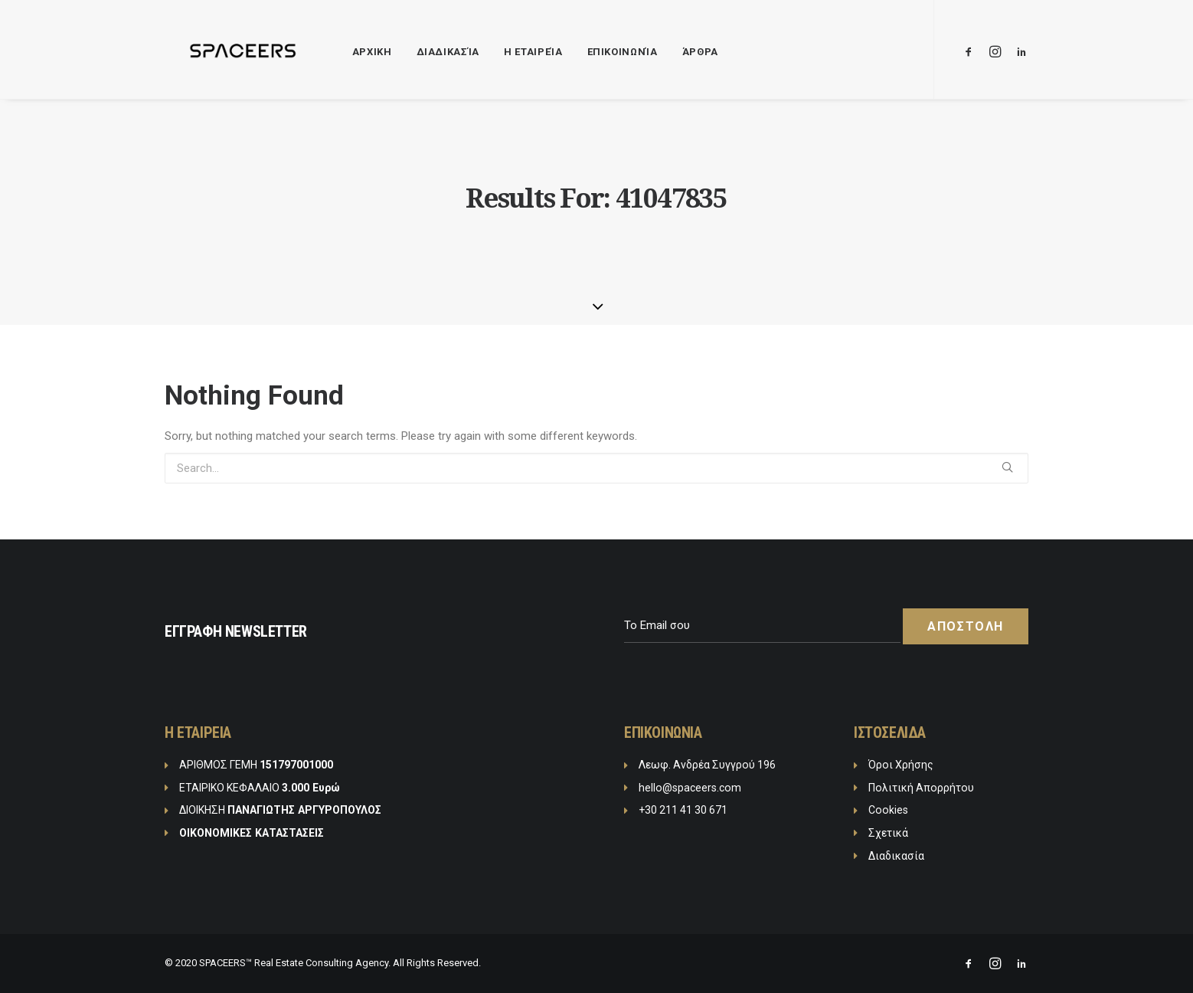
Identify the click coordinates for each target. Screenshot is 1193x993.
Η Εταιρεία (508, 51)
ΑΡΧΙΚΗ (347, 51)
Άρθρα (675, 51)
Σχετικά (888, 833)
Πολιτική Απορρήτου (921, 788)
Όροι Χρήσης (900, 765)
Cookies (888, 810)
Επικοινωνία (597, 51)
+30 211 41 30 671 (683, 810)
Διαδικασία (423, 51)
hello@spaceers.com (690, 788)
